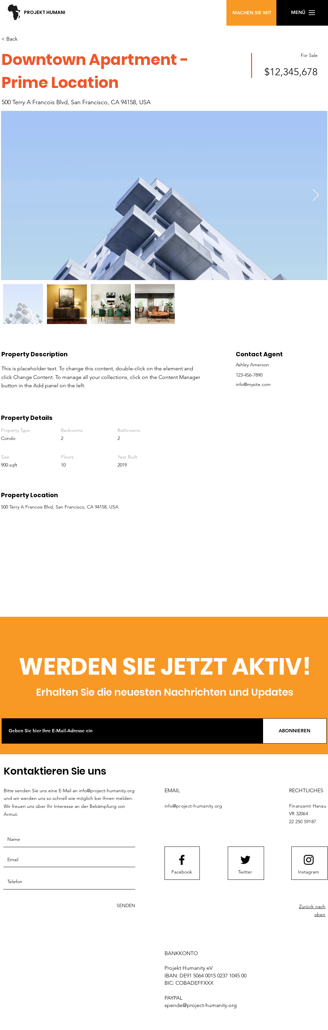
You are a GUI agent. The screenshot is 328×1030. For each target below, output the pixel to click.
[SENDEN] (117, 905)
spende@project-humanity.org (200, 1005)
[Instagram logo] (308, 859)
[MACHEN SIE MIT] (251, 13)
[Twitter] (245, 872)
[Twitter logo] (245, 859)
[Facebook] (181, 872)
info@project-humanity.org (107, 791)
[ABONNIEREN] (295, 731)
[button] (186, 18)
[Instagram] (308, 872)
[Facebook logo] (181, 859)
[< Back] (25, 39)
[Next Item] (316, 195)
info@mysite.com (253, 384)
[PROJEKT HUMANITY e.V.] (63, 12)
